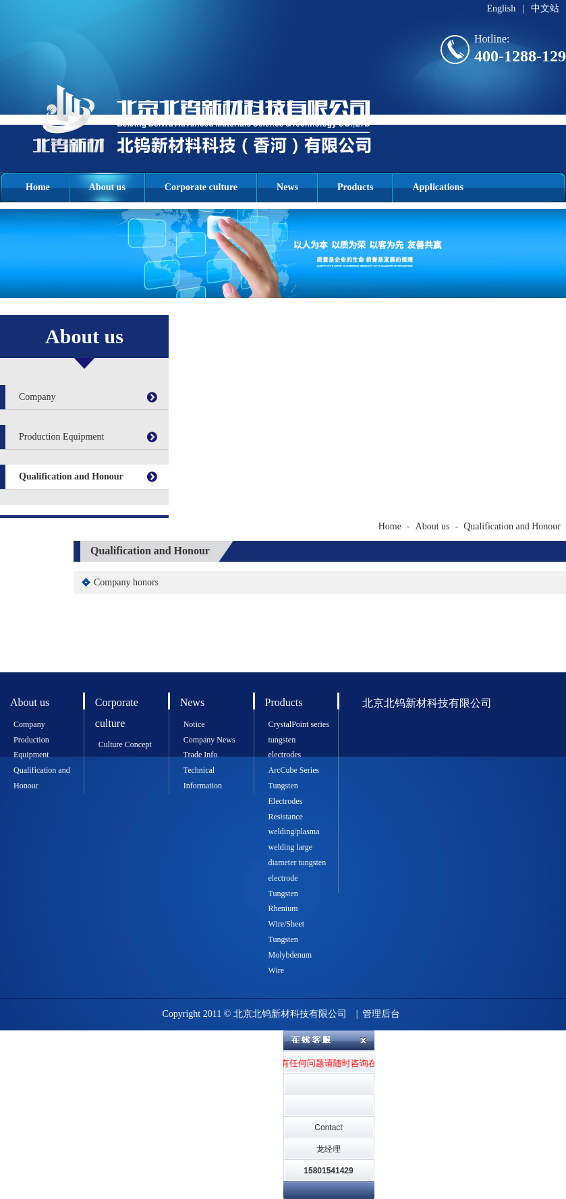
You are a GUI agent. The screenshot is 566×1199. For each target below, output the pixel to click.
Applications (437, 187)
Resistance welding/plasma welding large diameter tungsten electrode (297, 847)
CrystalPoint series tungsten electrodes (298, 740)
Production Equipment (61, 437)
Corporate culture (201, 187)
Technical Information (202, 777)
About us (107, 187)
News (287, 187)
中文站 (545, 8)
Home (38, 187)
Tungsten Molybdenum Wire (290, 955)
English (500, 8)
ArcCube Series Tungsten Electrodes (294, 785)
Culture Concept (125, 744)
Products (355, 187)
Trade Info (200, 754)
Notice (194, 724)
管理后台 (381, 1014)
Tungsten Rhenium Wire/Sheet (286, 909)
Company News (209, 739)
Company (37, 397)
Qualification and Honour (71, 476)
